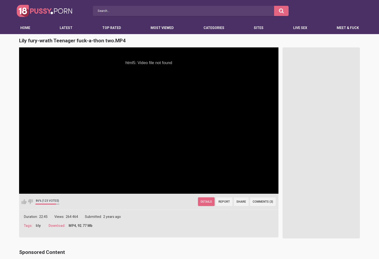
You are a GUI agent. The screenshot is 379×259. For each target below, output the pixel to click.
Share (241, 201)
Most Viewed (162, 28)
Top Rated (111, 28)
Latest (66, 28)
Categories (214, 28)
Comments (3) (263, 201)
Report (224, 201)
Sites (258, 28)
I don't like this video (30, 201)
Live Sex (300, 28)
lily (38, 226)
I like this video (24, 201)
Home (25, 28)
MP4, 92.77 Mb (80, 226)
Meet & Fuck (348, 28)
